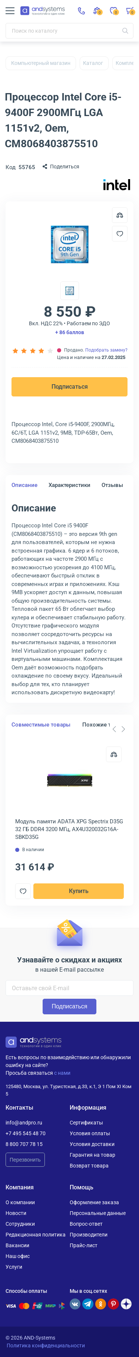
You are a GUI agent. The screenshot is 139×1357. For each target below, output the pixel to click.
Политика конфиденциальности (46, 1345)
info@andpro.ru (24, 1123)
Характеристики (69, 485)
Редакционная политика (36, 1235)
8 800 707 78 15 (24, 1144)
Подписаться (70, 386)
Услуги (14, 1267)
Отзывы (112, 485)
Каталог (93, 63)
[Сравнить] (114, 754)
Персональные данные (98, 1213)
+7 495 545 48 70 (26, 1133)
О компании (20, 1202)
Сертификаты (86, 1123)
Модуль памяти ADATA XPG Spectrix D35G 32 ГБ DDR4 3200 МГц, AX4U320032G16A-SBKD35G (69, 829)
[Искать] (125, 30)
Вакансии (17, 1245)
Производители (88, 1235)
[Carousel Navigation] (119, 729)
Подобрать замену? (106, 350)
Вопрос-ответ (86, 1224)
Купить (79, 891)
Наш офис (18, 1256)
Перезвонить (25, 1160)
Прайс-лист (83, 1245)
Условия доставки (92, 1144)
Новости (16, 1213)
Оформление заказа (94, 1202)
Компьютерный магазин (40, 63)
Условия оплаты (90, 1133)
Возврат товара (89, 1166)
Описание (24, 485)
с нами (62, 1073)
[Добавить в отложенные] (120, 233)
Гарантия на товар (92, 1155)
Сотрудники (20, 1224)
